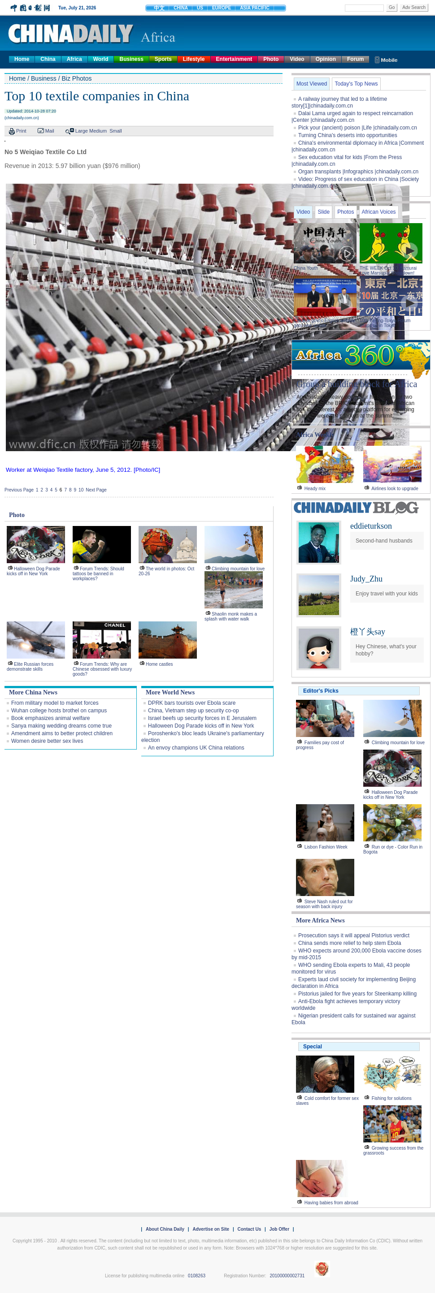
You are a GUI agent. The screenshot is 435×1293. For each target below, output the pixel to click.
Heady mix (315, 488)
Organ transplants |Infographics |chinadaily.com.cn (358, 171)
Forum (355, 59)
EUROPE (221, 7)
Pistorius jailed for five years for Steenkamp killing (357, 994)
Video (297, 59)
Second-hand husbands (384, 541)
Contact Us (249, 1229)
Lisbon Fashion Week (326, 847)
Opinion (326, 59)
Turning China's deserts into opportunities (347, 135)
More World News (170, 692)
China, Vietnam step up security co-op (193, 710)
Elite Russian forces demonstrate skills (30, 667)
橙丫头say (367, 631)
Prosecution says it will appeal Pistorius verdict (353, 935)
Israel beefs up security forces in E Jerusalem (202, 718)
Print (21, 131)
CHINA (181, 7)
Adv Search (414, 7)
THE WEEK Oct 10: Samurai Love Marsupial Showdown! (388, 271)
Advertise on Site (210, 1229)
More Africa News (320, 920)
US (200, 7)
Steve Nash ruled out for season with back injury (324, 904)
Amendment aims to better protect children (62, 733)
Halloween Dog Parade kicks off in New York (33, 571)
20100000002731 (287, 1275)
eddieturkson (371, 526)
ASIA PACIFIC (255, 7)
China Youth (306, 268)
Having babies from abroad (331, 1202)
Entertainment (234, 59)
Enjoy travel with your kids (387, 593)
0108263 (196, 1275)
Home (21, 59)
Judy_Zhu (366, 578)
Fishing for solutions (392, 1098)
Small (115, 131)
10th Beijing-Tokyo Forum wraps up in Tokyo (385, 323)
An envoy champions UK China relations (196, 748)
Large (81, 131)
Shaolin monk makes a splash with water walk (230, 616)
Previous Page (19, 489)
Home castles (159, 664)
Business (131, 59)
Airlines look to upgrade (394, 488)
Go (392, 7)
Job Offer (279, 1229)
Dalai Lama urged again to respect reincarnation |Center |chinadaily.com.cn (352, 116)
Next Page (96, 489)
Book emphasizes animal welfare (50, 718)
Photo (270, 59)
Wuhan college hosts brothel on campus (59, 710)
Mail (49, 131)
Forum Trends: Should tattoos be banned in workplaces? (98, 573)
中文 (159, 8)
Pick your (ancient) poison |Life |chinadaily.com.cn (357, 128)
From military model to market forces (55, 703)
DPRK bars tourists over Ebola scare (191, 703)
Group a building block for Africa (356, 384)
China (47, 59)
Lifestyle (194, 59)
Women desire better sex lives (47, 741)
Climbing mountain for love (238, 568)
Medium (98, 131)
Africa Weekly (315, 434)
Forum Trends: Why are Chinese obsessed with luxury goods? (102, 669)
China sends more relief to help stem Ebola (349, 943)
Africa (74, 59)
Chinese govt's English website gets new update (325, 323)
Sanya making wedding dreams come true (61, 726)
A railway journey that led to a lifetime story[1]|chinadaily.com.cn (339, 102)
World (101, 59)
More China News (33, 692)
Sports (163, 59)
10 (80, 489)
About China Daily (165, 1229)
